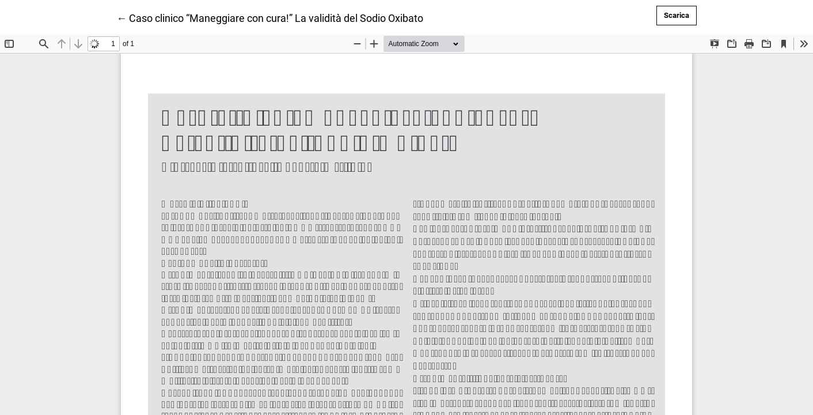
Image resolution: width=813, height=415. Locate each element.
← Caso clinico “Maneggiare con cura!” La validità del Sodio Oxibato (269, 17)
